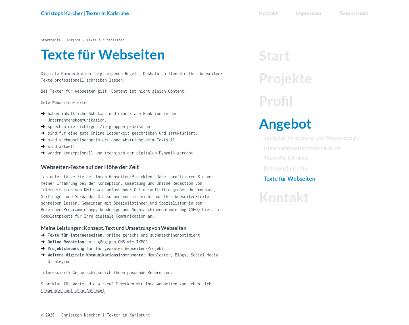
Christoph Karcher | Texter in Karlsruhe (85, 13)
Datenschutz (353, 13)
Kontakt (284, 197)
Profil (276, 101)
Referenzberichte (286, 168)
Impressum (308, 13)
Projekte (285, 78)
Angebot (74, 40)
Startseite (51, 40)
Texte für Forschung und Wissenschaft (311, 137)
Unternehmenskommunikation (302, 148)
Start (274, 55)
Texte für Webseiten (289, 178)
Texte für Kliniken (286, 158)
